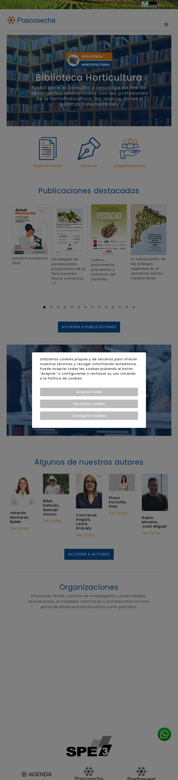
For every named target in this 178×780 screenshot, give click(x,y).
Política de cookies (65, 378)
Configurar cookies (89, 415)
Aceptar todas (89, 392)
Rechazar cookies (89, 403)
